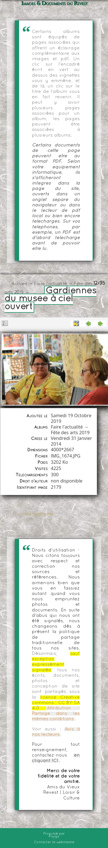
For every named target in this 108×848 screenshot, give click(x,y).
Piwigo (54, 836)
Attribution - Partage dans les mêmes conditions (56, 713)
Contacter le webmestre (54, 842)
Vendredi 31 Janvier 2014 (71, 441)
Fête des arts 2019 (70, 432)
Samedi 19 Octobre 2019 (71, 418)
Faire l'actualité (50, 284)
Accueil (19, 284)
